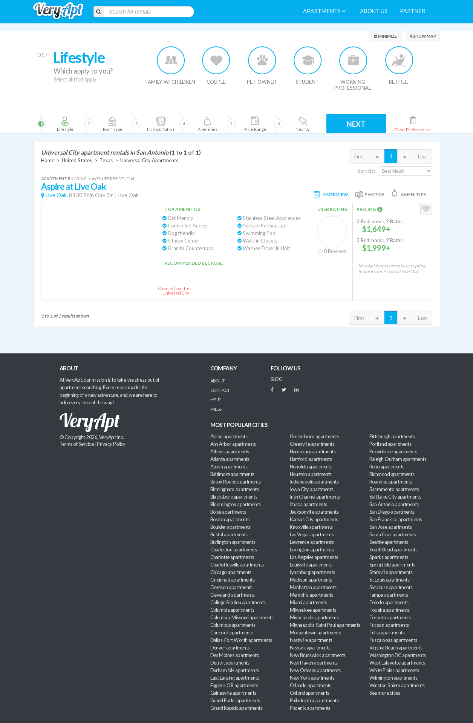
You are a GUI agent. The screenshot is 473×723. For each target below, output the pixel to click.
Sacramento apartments (394, 489)
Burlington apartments (233, 542)
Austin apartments (229, 467)
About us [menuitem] (373, 11)
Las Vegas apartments (312, 534)
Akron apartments (228, 436)
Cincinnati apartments (232, 580)
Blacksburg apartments (233, 497)
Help (215, 399)
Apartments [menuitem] (324, 11)
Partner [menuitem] (412, 11)
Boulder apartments (230, 527)
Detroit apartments (230, 663)
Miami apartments (308, 602)
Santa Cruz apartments (392, 534)
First (359, 157)
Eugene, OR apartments (234, 685)
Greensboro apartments (314, 436)
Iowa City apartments (312, 489)
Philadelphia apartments (314, 700)
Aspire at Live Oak (73, 186)
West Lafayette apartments (397, 663)
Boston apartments (230, 519)
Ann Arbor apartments (233, 444)
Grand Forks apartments (235, 700)
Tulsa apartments (386, 632)
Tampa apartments (388, 595)
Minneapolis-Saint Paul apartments (325, 625)
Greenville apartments (312, 444)
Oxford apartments (309, 693)
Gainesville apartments (233, 693)
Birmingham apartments (234, 489)
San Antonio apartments (394, 504)
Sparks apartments (388, 557)
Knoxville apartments (311, 527)
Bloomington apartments (235, 504)
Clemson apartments (231, 587)
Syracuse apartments (391, 587)
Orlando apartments (310, 685)
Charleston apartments (233, 549)
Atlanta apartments (230, 459)
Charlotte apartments (232, 557)
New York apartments (312, 678)
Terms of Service (76, 444)
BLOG (277, 379)
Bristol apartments (229, 534)
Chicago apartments (230, 572)
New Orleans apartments (315, 670)
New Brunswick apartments (318, 655)
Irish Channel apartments (315, 497)
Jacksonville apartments (314, 512)
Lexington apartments (312, 549)
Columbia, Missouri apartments (242, 617)
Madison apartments (311, 580)
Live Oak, (56, 195)
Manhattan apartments (313, 587)
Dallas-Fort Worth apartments (241, 640)
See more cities (384, 693)
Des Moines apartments (234, 655)
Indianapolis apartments (314, 482)
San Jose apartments (390, 527)
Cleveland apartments (232, 595)
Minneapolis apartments (314, 617)
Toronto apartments (390, 617)
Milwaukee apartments (313, 610)
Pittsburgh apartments (392, 436)
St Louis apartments (389, 580)
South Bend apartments (393, 549)
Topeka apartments (389, 610)
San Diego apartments (392, 512)
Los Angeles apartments (314, 557)
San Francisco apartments (395, 519)
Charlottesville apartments (237, 565)
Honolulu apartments (311, 467)
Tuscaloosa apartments (393, 640)
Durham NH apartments (234, 670)
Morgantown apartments (315, 632)
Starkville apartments (391, 572)
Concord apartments (231, 632)
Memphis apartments (311, 595)
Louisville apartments (311, 565)
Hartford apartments (311, 459)
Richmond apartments (392, 474)
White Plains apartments (394, 670)
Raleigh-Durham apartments (398, 459)
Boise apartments (228, 512)
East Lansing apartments (234, 678)
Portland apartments (390, 444)
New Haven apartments (314, 663)
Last (422, 157)
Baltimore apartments (232, 474)
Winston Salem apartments (397, 685)
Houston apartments (311, 474)
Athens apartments (229, 451)
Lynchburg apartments (312, 572)
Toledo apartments (389, 602)
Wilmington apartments (393, 678)
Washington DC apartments (397, 655)
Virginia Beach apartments (395, 648)
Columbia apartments (232, 610)
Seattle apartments (388, 542)
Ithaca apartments (308, 504)
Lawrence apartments (312, 542)
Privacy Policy (111, 444)
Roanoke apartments (390, 482)
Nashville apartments (311, 640)
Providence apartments (393, 451)
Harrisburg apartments (313, 451)
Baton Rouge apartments (235, 482)
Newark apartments (310, 648)
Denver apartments (230, 648)
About (217, 381)
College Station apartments (238, 602)
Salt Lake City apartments (395, 497)
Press (216, 409)
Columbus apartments (233, 625)
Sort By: (366, 171)
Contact (220, 390)
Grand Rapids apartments (236, 708)
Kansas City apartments (314, 519)
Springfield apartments (392, 565)
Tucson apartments (389, 625)
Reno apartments (386, 467)
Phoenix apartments (310, 708)
